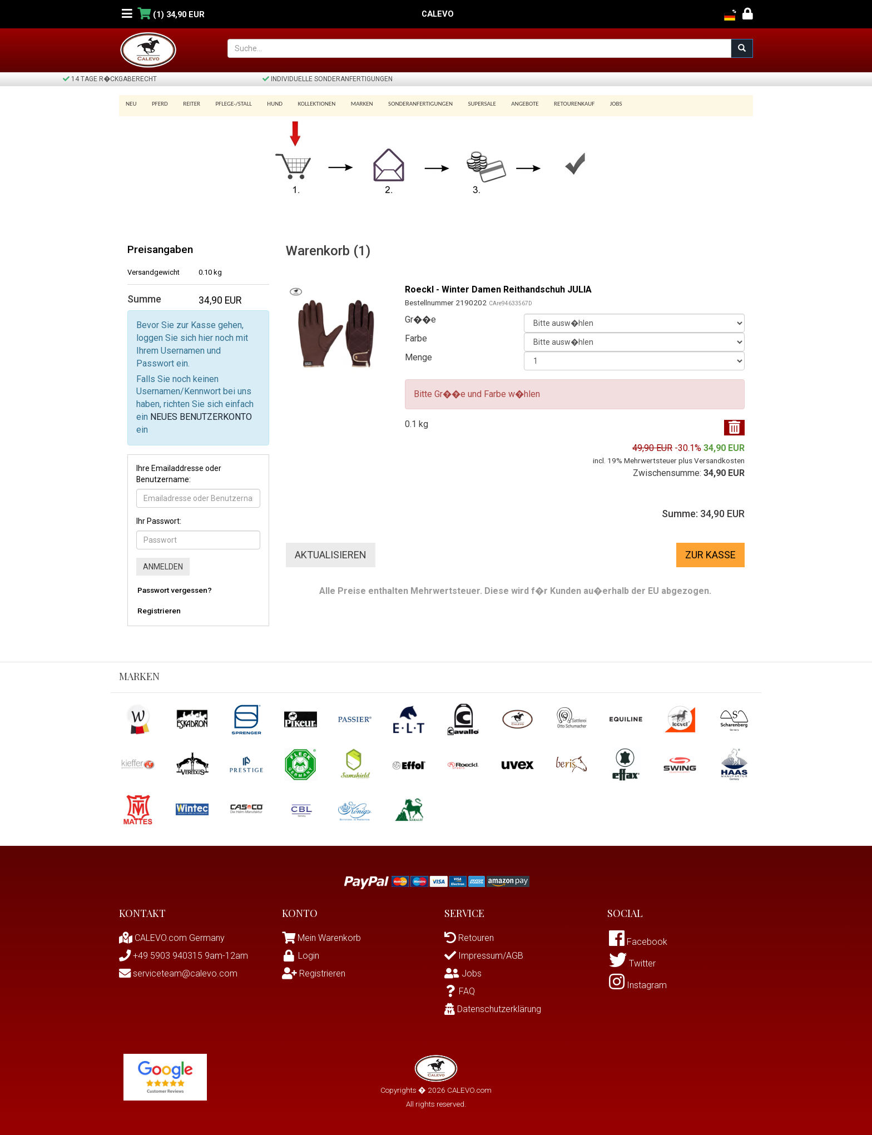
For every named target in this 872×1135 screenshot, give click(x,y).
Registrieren (159, 610)
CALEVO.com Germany (172, 938)
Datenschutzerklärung (492, 1009)
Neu (131, 103)
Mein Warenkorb (329, 938)
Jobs (595, 103)
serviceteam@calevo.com (178, 973)
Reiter (187, 103)
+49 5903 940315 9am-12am (183, 955)
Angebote (508, 103)
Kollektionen (307, 103)
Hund (267, 103)
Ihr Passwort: (158, 521)
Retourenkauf (555, 103)
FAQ (459, 991)
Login (300, 955)
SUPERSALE (466, 103)
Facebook (638, 941)
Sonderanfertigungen (407, 103)
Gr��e (420, 319)
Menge (418, 357)
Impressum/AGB (483, 955)
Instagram (638, 985)
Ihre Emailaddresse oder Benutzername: (178, 474)
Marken (350, 103)
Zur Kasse (710, 555)
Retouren (469, 938)
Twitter (632, 963)
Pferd (158, 103)
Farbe (416, 338)
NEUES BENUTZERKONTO (201, 417)
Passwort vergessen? (174, 590)
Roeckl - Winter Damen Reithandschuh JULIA (498, 289)
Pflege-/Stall (228, 103)
